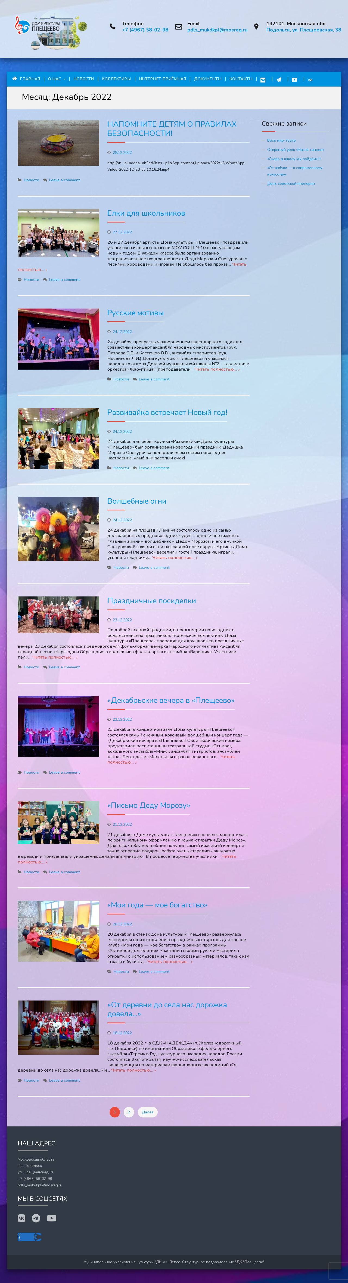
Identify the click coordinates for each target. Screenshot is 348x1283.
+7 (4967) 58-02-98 (145, 30)
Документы (207, 79)
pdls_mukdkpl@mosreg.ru (217, 30)
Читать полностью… (216, 369)
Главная (26, 79)
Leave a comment (64, 180)
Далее (148, 1112)
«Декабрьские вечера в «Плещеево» (171, 700)
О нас (54, 79)
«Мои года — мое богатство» (157, 905)
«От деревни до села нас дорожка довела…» (167, 1009)
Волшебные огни (136, 501)
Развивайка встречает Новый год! (167, 412)
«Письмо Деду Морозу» (148, 805)
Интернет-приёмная (162, 79)
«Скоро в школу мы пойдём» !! (293, 158)
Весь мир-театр (281, 140)
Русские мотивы (135, 313)
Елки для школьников (146, 213)
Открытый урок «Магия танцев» (295, 149)
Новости (83, 79)
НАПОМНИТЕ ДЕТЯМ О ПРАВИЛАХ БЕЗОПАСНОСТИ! (172, 129)
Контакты (240, 79)
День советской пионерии (291, 183)
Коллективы (116, 79)
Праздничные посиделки (151, 601)
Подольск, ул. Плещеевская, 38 (303, 30)
